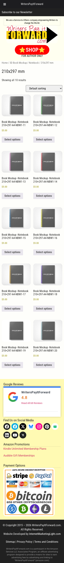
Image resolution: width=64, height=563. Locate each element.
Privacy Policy (24, 541)
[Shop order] (44, 88)
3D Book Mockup (18, 62)
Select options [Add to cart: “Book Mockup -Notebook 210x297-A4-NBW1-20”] (44, 365)
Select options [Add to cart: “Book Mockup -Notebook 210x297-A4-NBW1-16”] (44, 252)
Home (5, 62)
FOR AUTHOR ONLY (32, 56)
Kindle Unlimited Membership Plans (24, 448)
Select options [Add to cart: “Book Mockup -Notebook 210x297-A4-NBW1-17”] (12, 308)
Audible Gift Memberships (19, 455)
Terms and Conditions (46, 541)
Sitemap (10, 541)
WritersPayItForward (35, 392)
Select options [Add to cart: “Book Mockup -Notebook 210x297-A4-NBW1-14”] (44, 195)
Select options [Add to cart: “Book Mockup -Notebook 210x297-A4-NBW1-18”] (44, 308)
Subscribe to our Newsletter (17, 12)
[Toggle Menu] (4, 4)
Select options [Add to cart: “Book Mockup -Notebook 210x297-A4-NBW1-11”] (12, 139)
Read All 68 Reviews (31, 403)
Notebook (34, 62)
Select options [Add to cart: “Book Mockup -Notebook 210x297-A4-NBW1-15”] (12, 252)
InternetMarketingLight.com (45, 534)
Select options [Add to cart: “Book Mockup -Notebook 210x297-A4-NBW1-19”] (12, 365)
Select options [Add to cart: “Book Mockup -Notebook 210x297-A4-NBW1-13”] (12, 195)
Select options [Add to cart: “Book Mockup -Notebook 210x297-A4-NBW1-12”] (44, 139)
